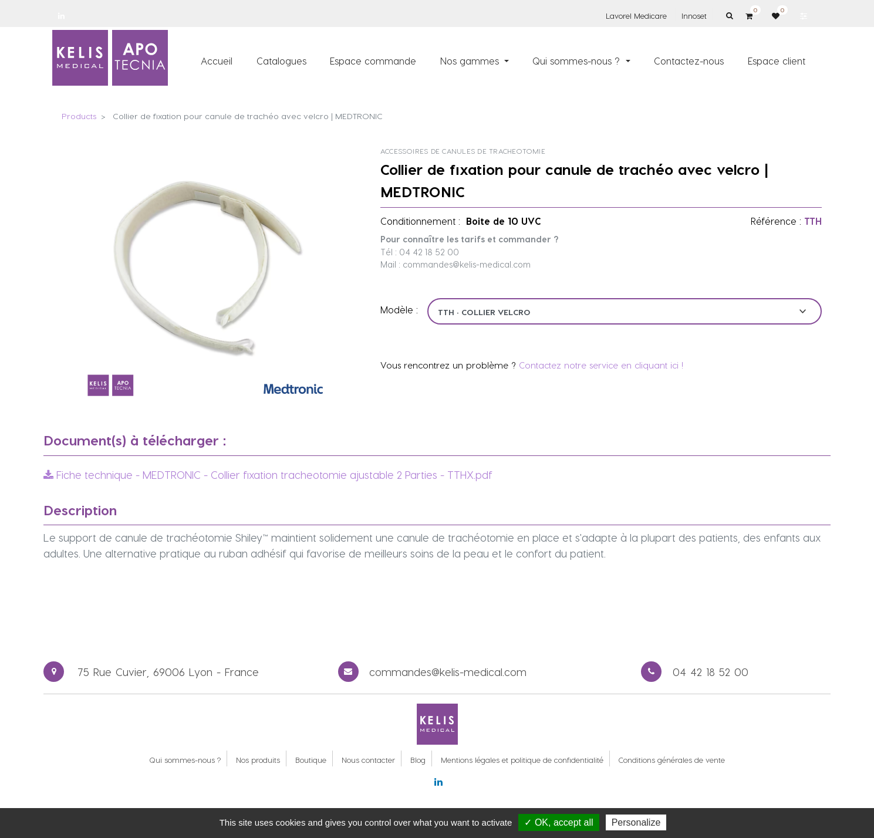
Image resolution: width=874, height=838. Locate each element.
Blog (418, 759)
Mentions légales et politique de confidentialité (522, 759)
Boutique (310, 759)
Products (79, 116)
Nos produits (258, 759)
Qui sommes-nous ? (185, 759)
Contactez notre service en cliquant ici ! (601, 365)
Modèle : (399, 309)
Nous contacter (368, 759)
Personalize (636, 822)
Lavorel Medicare (636, 15)
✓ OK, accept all (558, 822)
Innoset (694, 15)
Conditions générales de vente (672, 759)
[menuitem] (216, 60)
